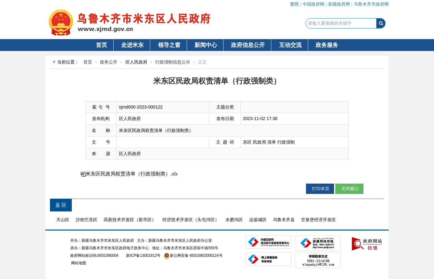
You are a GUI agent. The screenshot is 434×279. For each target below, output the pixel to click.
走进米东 (132, 45)
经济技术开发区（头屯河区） (190, 219)
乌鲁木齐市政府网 (371, 4)
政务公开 (108, 61)
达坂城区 (258, 219)
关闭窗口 (349, 188)
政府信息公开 (248, 45)
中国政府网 (313, 4)
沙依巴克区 (86, 219)
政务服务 (327, 45)
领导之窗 (169, 45)
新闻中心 (206, 45)
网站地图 (78, 263)
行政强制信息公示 (172, 61)
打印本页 (320, 188)
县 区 (61, 205)
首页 (101, 45)
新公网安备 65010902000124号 (196, 255)
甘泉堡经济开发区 (318, 219)
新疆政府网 (339, 4)
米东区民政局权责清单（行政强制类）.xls (132, 173)
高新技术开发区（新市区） (130, 219)
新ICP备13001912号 (143, 255)
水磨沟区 (234, 219)
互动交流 (290, 45)
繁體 (294, 4)
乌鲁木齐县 (284, 219)
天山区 (62, 219)
